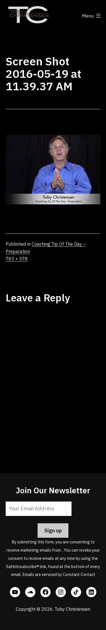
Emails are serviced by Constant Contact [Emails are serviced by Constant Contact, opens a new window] (58, 574)
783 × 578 (17, 259)
